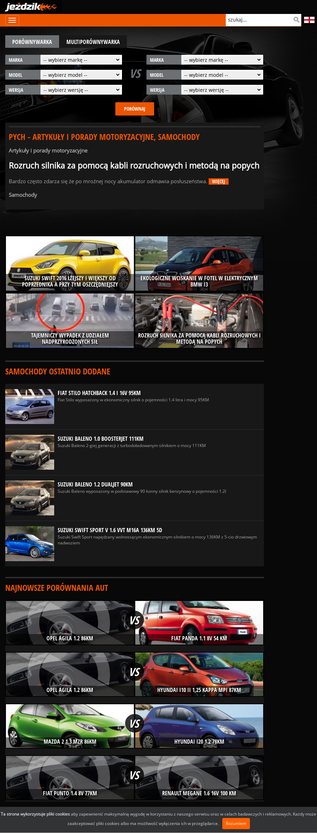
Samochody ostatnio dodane (57, 371)
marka (15, 60)
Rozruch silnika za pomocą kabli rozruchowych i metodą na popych (134, 165)
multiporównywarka (93, 42)
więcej (218, 181)
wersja (16, 90)
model (15, 75)
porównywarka (32, 42)
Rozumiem (236, 823)
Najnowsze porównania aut (56, 587)
